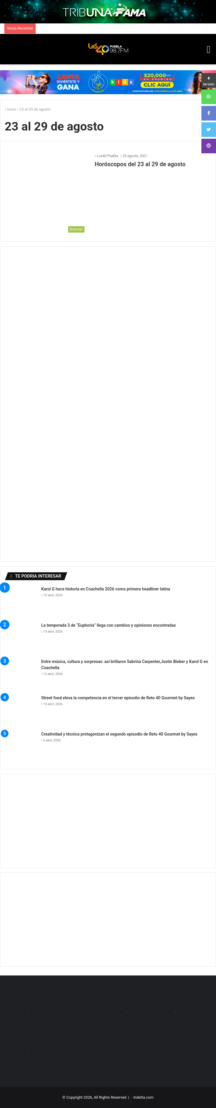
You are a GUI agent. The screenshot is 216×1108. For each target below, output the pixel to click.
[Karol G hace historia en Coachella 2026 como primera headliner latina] (21, 602)
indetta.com (143, 1097)
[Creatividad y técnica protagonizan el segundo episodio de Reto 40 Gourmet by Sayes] (21, 747)
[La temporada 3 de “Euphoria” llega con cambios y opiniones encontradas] (21, 638)
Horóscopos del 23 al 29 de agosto (140, 164)
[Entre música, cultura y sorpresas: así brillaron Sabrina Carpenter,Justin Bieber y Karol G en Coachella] (21, 675)
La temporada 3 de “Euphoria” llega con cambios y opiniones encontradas (108, 625)
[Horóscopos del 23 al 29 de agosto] (46, 194)
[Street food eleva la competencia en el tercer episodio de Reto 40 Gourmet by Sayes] (21, 711)
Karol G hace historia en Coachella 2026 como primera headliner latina (105, 589)
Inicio (10, 109)
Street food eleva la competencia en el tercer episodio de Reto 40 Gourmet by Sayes (118, 697)
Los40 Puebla (107, 156)
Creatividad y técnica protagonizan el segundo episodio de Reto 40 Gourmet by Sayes (119, 734)
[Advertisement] (108, 821)
